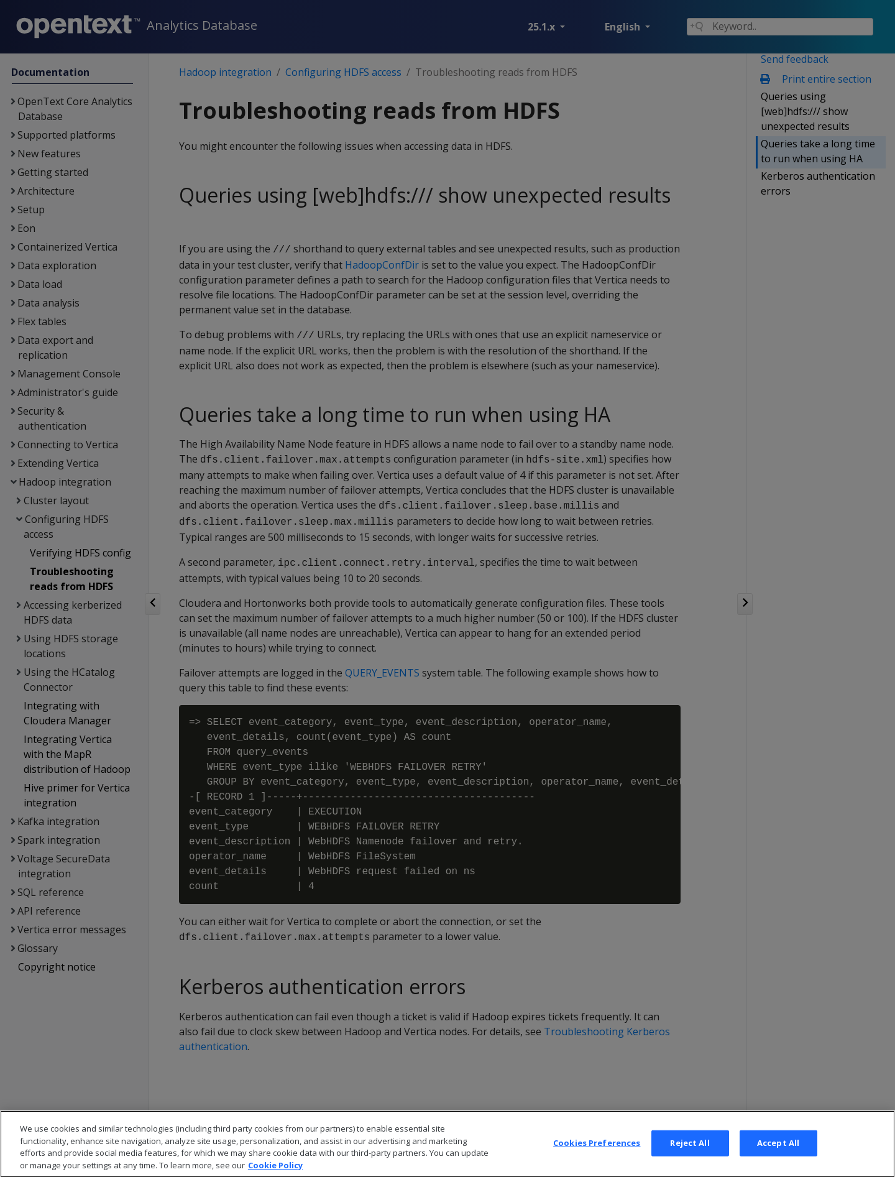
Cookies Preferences (596, 1158)
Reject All (689, 1158)
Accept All (778, 1158)
